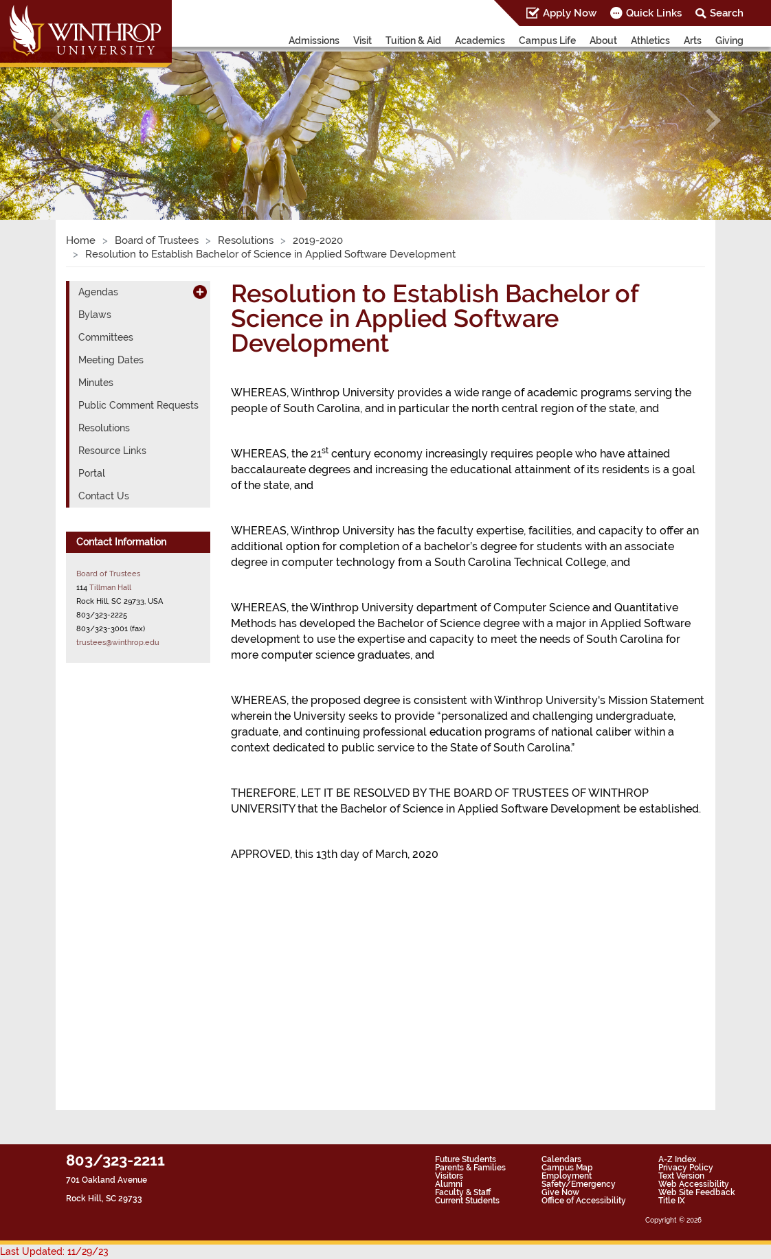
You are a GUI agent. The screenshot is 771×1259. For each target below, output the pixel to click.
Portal (91, 473)
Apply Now (569, 13)
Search (727, 13)
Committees (105, 337)
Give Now (560, 1192)
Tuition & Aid (413, 40)
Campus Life (547, 40)
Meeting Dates (111, 359)
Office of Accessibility (583, 1200)
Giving (729, 40)
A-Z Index (677, 1159)
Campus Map (567, 1167)
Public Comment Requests (138, 405)
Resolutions (245, 240)
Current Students (467, 1200)
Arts (693, 40)
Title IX (671, 1200)
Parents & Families (470, 1167)
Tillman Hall (110, 587)
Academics (480, 40)
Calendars (561, 1159)
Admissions (314, 40)
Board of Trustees (157, 240)
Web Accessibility (693, 1184)
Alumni (448, 1184)
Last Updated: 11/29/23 (54, 1251)
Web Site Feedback (696, 1192)
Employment (566, 1176)
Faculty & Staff (463, 1192)
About (603, 40)
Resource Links (112, 450)
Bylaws (94, 314)
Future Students (465, 1159)
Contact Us (103, 495)
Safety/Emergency (578, 1184)
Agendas (98, 291)
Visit (362, 40)
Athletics (650, 40)
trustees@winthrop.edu (117, 642)
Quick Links (654, 13)
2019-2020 (318, 240)
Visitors (449, 1176)
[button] (57, 121)
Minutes (95, 382)
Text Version (681, 1176)
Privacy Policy (685, 1167)
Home (81, 240)
